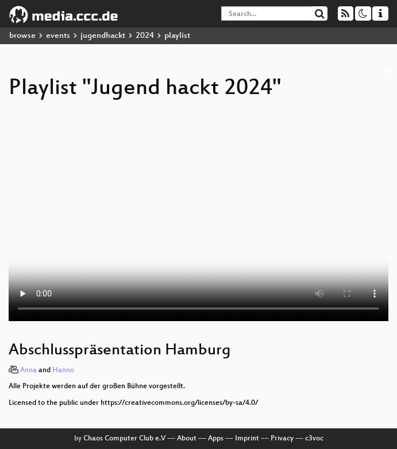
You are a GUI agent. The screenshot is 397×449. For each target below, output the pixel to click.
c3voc (314, 439)
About (186, 439)
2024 (145, 36)
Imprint (247, 439)
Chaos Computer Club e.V (124, 439)
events (58, 36)
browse (22, 36)
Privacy (282, 439)
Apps (215, 439)
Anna (28, 370)
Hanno (63, 370)
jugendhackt (102, 36)
